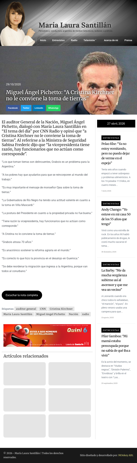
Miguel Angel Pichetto (50, 314)
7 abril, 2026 (106, 191)
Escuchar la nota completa (22, 295)
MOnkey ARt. (126, 455)
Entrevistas (58, 40)
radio (85, 314)
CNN (43, 308)
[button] (13, 108)
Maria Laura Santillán (17, 314)
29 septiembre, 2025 (109, 383)
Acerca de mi (111, 40)
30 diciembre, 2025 (108, 252)
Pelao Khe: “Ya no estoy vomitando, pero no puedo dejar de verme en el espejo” (115, 153)
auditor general (26, 308)
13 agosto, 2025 (107, 317)
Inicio (43, 40)
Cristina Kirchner (61, 308)
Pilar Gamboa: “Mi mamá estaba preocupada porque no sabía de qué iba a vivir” (115, 345)
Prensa (128, 40)
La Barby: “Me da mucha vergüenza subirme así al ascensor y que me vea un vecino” (114, 280)
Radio (74, 40)
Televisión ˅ (91, 40)
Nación (73, 314)
